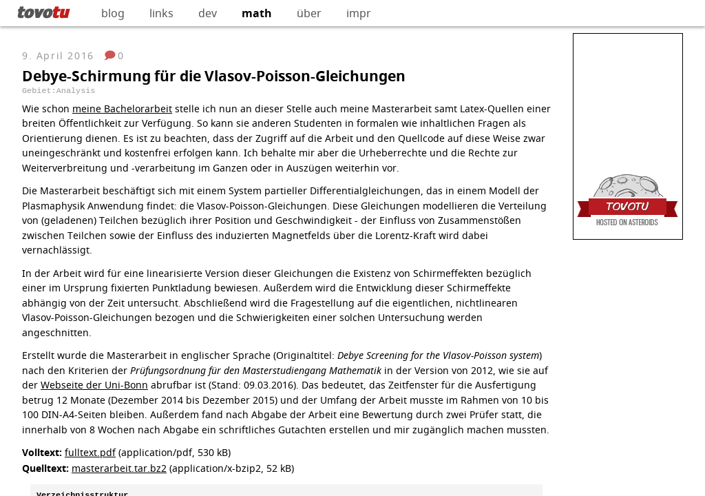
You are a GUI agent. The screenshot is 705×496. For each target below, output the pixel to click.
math (257, 13)
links (161, 13)
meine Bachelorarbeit (122, 108)
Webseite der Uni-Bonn (94, 384)
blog (113, 13)
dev (207, 13)
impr (358, 13)
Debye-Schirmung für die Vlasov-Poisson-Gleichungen (214, 76)
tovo (42, 11)
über (309, 13)
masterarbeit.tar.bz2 (119, 468)
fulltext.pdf (90, 452)
